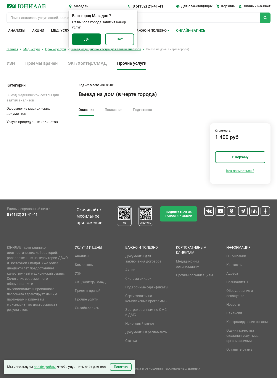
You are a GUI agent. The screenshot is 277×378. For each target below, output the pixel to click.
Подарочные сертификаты (146, 287)
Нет (120, 39)
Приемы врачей (41, 63)
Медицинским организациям (187, 264)
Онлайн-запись (190, 30)
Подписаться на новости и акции (178, 214)
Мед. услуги (62, 30)
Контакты (234, 265)
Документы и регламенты (146, 332)
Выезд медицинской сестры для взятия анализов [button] (32, 97)
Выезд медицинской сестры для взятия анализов (106, 49)
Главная (12, 49)
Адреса (232, 273)
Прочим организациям (194, 275)
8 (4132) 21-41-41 (148, 6)
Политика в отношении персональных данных (162, 368)
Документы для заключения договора (143, 258)
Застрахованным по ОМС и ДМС (146, 312)
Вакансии (234, 313)
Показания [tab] (113, 110)
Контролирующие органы (247, 322)
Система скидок (138, 279)
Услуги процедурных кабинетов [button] (32, 122)
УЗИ (10, 63)
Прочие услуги (55, 49)
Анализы (16, 30)
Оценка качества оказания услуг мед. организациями (242, 335)
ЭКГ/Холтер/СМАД (87, 63)
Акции (38, 30)
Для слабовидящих (197, 6)
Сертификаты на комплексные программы (146, 298)
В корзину (240, 157)
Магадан (81, 6)
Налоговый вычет (139, 323)
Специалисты (237, 282)
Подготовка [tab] (142, 110)
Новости (233, 304)
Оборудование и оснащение (239, 293)
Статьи (131, 341)
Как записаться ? (240, 171)
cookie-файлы (45, 367)
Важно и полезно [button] (150, 30)
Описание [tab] (86, 110)
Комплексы (84, 265)
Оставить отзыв (239, 349)
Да (86, 39)
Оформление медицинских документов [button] (28, 111)
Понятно (121, 367)
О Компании (236, 256)
